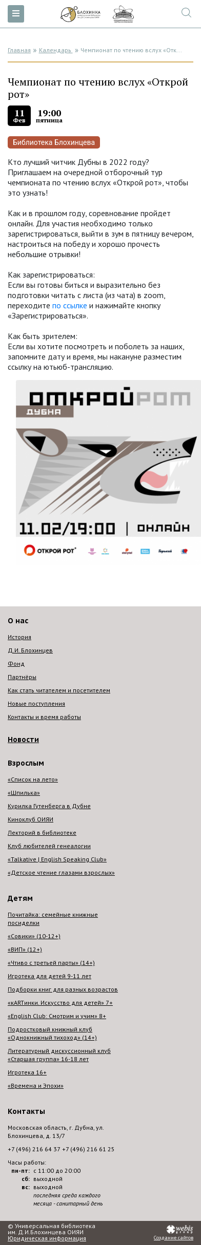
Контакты (26, 1111)
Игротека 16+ (27, 1072)
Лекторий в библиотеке (42, 832)
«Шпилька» (24, 792)
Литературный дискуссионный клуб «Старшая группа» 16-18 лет (59, 1055)
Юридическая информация (47, 1238)
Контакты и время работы (44, 717)
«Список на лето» (33, 779)
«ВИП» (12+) (25, 949)
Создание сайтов (173, 1237)
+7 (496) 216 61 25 (88, 1149)
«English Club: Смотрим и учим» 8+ (57, 1016)
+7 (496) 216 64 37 (34, 1149)
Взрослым (26, 763)
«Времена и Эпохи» (36, 1085)
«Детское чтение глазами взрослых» (61, 872)
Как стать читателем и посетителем (59, 690)
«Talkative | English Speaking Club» (57, 859)
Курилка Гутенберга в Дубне (49, 806)
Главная (19, 50)
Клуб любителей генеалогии (49, 846)
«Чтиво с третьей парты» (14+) (51, 962)
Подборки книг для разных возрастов (63, 989)
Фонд (16, 663)
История (19, 637)
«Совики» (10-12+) (34, 936)
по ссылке (69, 305)
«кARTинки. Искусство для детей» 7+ (60, 1002)
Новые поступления (36, 703)
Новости (23, 739)
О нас (18, 620)
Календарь (56, 50)
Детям (20, 898)
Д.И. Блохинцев (30, 650)
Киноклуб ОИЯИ (30, 819)
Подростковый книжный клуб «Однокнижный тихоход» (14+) (52, 1033)
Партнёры (22, 677)
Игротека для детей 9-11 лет (49, 976)
